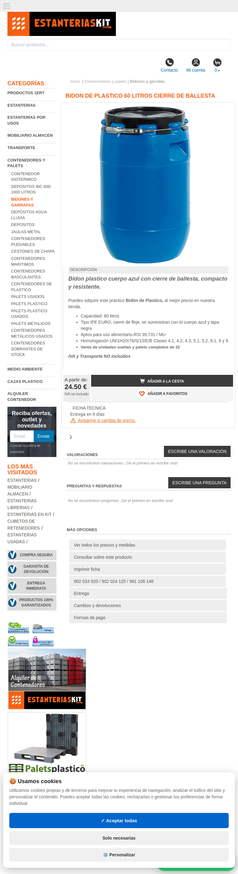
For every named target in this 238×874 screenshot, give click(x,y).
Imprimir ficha (87, 569)
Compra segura (36, 555)
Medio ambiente (25, 369)
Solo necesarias (119, 838)
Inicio (75, 81)
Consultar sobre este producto (103, 557)
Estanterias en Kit (29, 514)
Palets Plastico (29, 303)
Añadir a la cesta (162, 381)
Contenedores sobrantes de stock (28, 349)
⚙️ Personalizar (119, 854)
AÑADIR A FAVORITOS (162, 393)
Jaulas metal (26, 231)
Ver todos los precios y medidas (104, 545)
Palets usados (27, 296)
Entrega (81, 593)
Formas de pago (90, 617)
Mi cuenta (195, 65)
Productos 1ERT (26, 93)
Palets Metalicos (31, 323)
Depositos (23, 224)
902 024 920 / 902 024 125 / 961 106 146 (114, 581)
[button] (223, 110)
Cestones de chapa (33, 251)
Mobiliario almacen (30, 135)
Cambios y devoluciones (97, 605)
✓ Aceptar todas (119, 820)
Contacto (169, 65)
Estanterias (21, 105)
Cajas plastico (24, 381)
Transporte (21, 147)
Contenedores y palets (105, 81)
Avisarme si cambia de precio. (103, 420)
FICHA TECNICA (89, 408)
